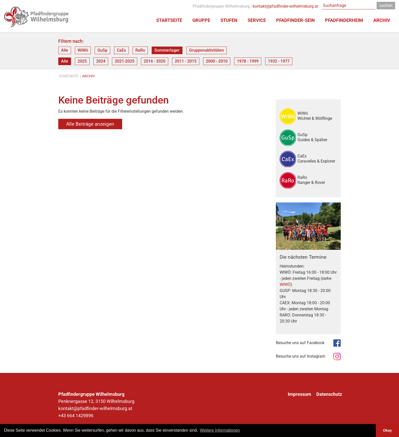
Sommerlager (167, 50)
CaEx (121, 50)
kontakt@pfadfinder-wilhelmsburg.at (285, 6)
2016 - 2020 (154, 61)
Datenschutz (329, 394)
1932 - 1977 (279, 61)
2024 (100, 61)
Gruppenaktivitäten (206, 50)
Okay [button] (387, 430)
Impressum (299, 394)
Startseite (68, 76)
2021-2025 (124, 61)
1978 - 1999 (248, 61)
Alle (64, 50)
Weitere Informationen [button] (220, 430)
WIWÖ (285, 284)
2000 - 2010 (216, 61)
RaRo (140, 50)
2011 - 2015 (185, 61)
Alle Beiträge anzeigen (90, 124)
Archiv (88, 76)
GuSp (102, 50)
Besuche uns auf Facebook (300, 342)
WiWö (83, 50)
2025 (82, 61)
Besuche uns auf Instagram (300, 356)
